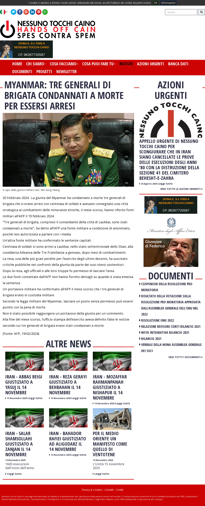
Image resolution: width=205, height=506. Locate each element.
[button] (5, 12)
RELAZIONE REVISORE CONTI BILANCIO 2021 (171, 326)
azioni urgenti (150, 64)
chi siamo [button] (36, 64)
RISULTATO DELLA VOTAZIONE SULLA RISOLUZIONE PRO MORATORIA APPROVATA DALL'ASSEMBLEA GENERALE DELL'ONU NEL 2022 (171, 305)
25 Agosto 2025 (149, 183)
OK (155, 2)
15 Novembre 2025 (17, 398)
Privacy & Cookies (92, 489)
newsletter (66, 71)
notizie (126, 64)
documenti (22, 71)
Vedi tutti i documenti (185, 357)
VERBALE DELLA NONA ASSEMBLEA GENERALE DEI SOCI (171, 347)
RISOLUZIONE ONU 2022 (157, 320)
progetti (44, 71)
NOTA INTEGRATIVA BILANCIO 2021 (165, 332)
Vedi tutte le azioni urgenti (181, 189)
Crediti (119, 489)
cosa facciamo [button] (64, 64)
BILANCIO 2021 (151, 338)
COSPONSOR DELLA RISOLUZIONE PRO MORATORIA (166, 287)
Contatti (109, 489)
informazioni (168, 2)
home (17, 64)
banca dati (178, 64)
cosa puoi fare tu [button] (98, 64)
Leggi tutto (35, 398)
